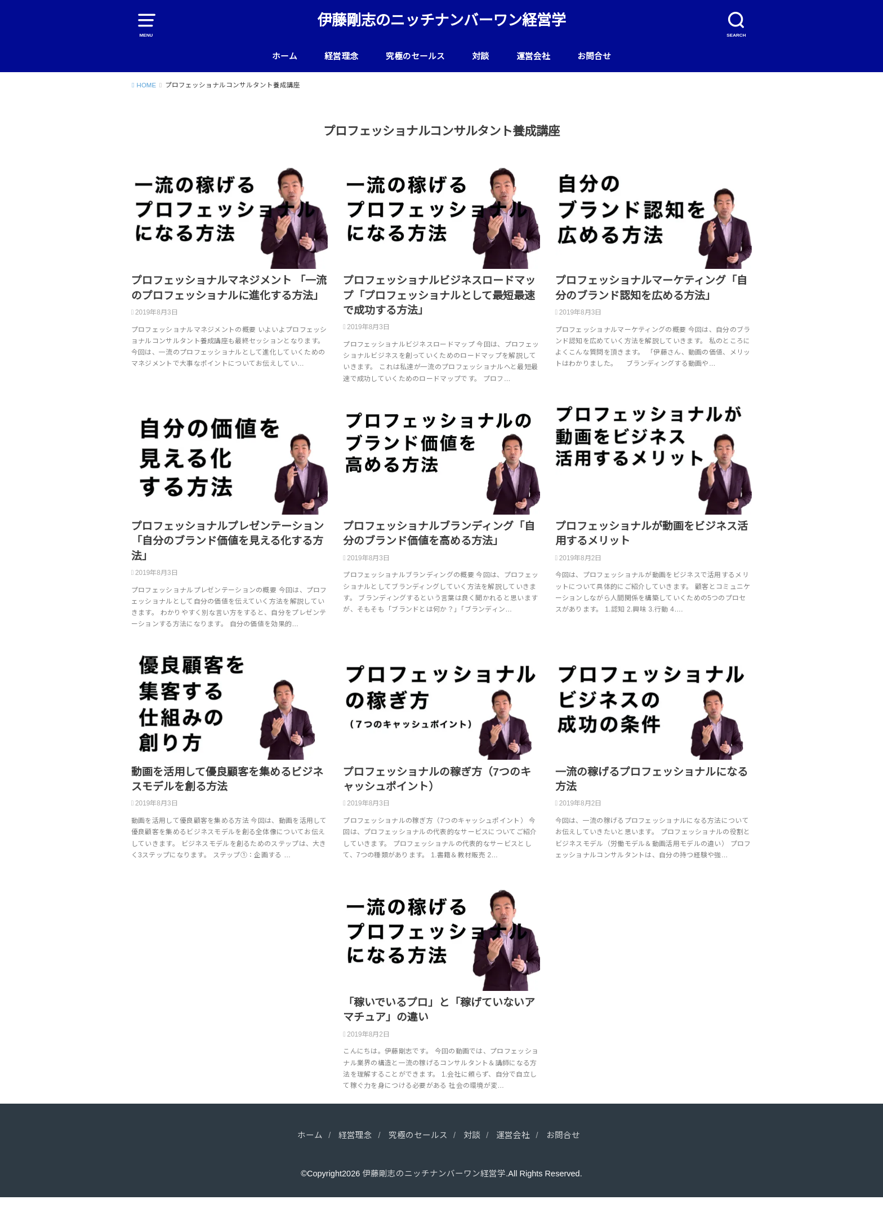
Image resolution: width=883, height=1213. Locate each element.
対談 (480, 56)
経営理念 (341, 56)
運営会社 (533, 56)
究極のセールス (415, 56)
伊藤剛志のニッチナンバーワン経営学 (441, 20)
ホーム (284, 56)
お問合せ (594, 56)
